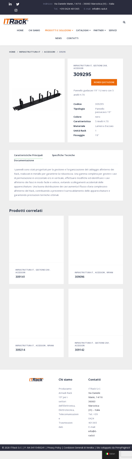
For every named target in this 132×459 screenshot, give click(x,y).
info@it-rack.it (99, 8)
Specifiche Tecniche (63, 155)
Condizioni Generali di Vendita (79, 447)
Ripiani (110, 272)
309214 (20, 350)
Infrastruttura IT (29, 51)
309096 (79, 277)
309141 (20, 277)
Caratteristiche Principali (28, 155)
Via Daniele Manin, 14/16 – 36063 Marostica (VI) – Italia (84, 3)
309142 (79, 350)
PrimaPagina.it (122, 447)
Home (12, 51)
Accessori (49, 51)
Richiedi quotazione (104, 82)
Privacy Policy (54, 447)
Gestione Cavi (100, 65)
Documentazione (24, 160)
